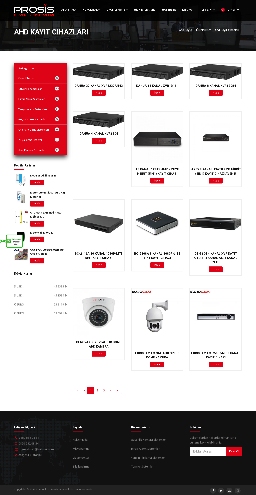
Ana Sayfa (185, 30)
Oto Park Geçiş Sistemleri (38, 129)
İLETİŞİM (208, 9)
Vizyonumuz (81, 458)
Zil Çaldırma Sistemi (38, 140)
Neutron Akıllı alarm (43, 175)
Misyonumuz (81, 449)
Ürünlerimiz (203, 30)
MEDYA (188, 9)
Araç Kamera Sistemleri (38, 150)
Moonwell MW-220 (41, 232)
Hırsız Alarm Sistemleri (38, 99)
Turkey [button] (230, 10)
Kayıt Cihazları (38, 78)
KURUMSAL (91, 9)
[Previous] (77, 390)
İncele (98, 92)
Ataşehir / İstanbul (30, 455)
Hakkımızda (80, 440)
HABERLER (169, 9)
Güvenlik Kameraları (38, 89)
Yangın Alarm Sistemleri (38, 109)
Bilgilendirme (81, 466)
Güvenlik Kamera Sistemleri (148, 440)
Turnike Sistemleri (142, 466)
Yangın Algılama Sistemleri (148, 458)
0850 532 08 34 (29, 438)
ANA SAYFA (68, 9)
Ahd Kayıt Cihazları (227, 30)
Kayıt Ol (234, 451)
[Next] (110, 390)
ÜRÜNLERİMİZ (117, 9)
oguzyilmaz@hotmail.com (37, 449)
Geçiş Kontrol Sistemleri (38, 119)
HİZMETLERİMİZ (145, 9)
